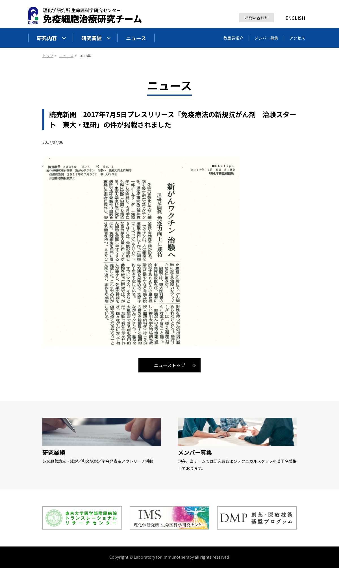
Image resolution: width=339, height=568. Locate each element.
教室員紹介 (233, 38)
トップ (47, 55)
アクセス (297, 38)
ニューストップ (169, 365)
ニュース (136, 38)
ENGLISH (295, 17)
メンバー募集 (266, 38)
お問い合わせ (256, 17)
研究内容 (51, 38)
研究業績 (96, 38)
